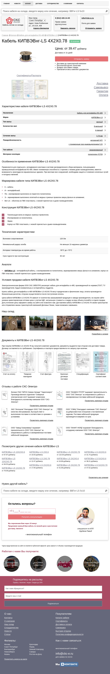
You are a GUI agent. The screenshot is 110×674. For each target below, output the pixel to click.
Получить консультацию (32, 517)
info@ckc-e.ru (88, 18)
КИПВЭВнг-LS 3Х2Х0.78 (68, 465)
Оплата (103, 94)
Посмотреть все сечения (98, 477)
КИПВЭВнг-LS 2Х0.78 (39, 458)
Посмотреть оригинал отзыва (41, 406)
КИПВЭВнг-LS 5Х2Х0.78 (95, 465)
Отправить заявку (93, 28)
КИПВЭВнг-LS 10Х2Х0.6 (13, 452)
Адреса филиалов (41, 28)
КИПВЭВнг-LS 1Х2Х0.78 (13, 468)
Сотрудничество (53, 3)
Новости (17, 3)
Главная (7, 3)
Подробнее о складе (100, 334)
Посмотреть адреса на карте (15, 659)
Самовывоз (101, 87)
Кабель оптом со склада (13, 21)
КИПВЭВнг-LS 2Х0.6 (39, 452)
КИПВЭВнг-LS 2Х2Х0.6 (40, 465)
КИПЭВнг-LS (10, 271)
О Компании (68, 3)
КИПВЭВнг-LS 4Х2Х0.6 (95, 452)
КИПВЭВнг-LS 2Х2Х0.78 (68, 452)
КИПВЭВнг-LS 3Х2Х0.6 (68, 458)
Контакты (80, 3)
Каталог (28, 3)
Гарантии (102, 91)
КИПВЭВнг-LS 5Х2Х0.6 (95, 458)
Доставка (39, 3)
